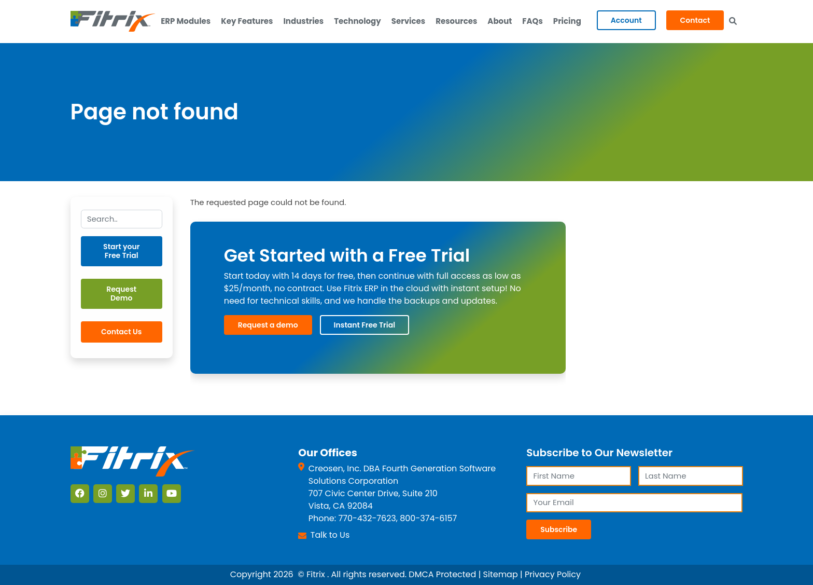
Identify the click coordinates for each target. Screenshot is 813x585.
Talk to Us (330, 535)
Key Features (247, 21)
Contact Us (121, 331)
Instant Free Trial (364, 325)
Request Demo (121, 293)
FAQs (532, 21)
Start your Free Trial (121, 251)
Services (408, 21)
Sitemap (500, 574)
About (499, 21)
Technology (357, 21)
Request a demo (268, 325)
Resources (456, 21)
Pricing (567, 21)
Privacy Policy (553, 574)
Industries (303, 21)
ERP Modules (186, 21)
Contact (695, 20)
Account (626, 20)
